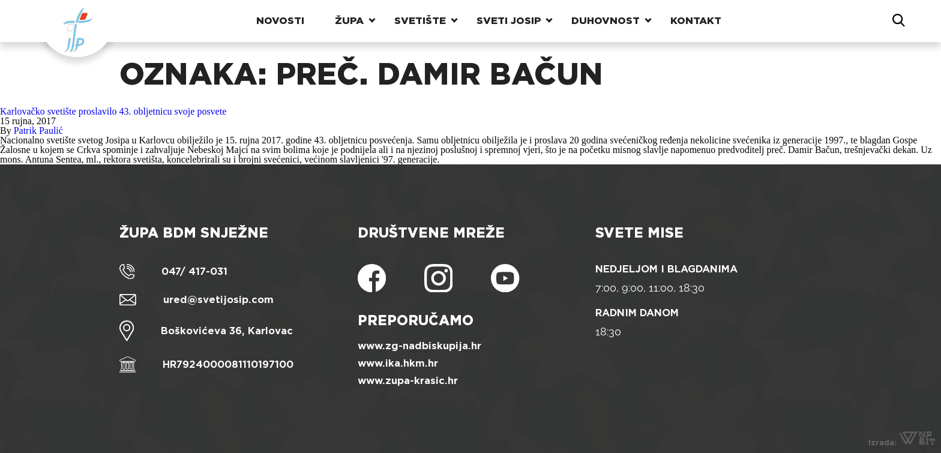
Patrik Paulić (38, 130)
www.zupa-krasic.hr (408, 381)
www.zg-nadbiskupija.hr (419, 346)
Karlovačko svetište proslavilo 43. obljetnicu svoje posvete (113, 111)
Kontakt (695, 20)
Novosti (280, 20)
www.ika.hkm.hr (398, 363)
